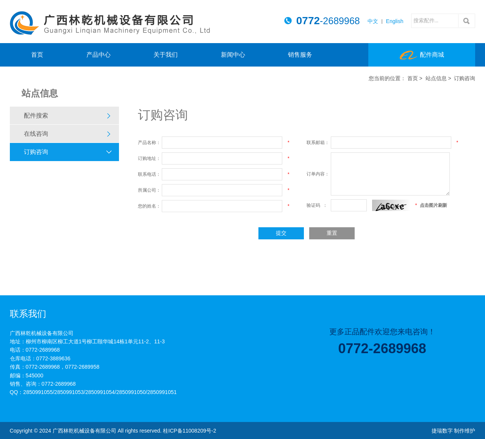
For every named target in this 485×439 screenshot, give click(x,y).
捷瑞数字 (442, 431)
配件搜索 (36, 115)
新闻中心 (233, 54)
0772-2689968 (43, 350)
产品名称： (149, 142)
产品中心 (98, 54)
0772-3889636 (53, 358)
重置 (332, 233)
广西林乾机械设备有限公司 (110, 23)
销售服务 (300, 54)
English (395, 21)
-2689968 (328, 21)
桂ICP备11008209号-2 (189, 431)
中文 (373, 21)
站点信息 (436, 78)
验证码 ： (317, 205)
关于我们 (165, 54)
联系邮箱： (318, 142)
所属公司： (149, 190)
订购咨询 (36, 152)
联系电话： (149, 174)
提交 (281, 233)
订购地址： (149, 158)
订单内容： (318, 174)
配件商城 (422, 55)
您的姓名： (149, 206)
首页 (37, 54)
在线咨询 (36, 133)
